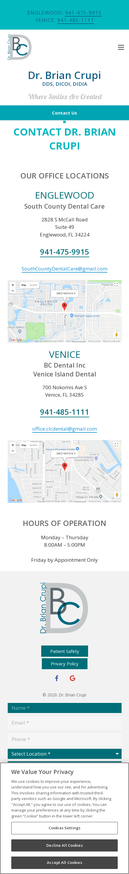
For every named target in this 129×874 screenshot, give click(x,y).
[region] (64, 818)
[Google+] (72, 678)
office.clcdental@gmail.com (64, 428)
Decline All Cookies (64, 845)
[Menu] (121, 47)
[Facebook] (56, 678)
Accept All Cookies (64, 862)
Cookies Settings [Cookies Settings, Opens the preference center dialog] (64, 827)
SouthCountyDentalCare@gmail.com (64, 268)
